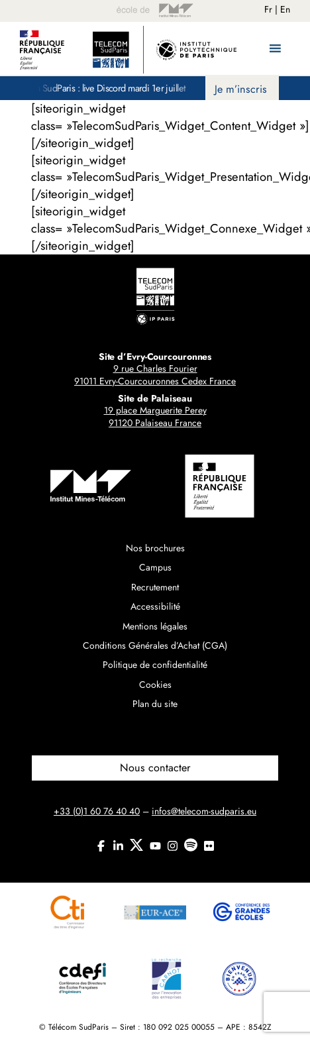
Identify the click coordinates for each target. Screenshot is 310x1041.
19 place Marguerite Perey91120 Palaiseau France (155, 417)
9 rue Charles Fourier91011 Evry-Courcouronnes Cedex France (155, 375)
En (285, 9)
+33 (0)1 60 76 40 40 (97, 811)
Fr (268, 9)
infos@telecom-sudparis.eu (204, 811)
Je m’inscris (241, 89)
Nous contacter (155, 767)
